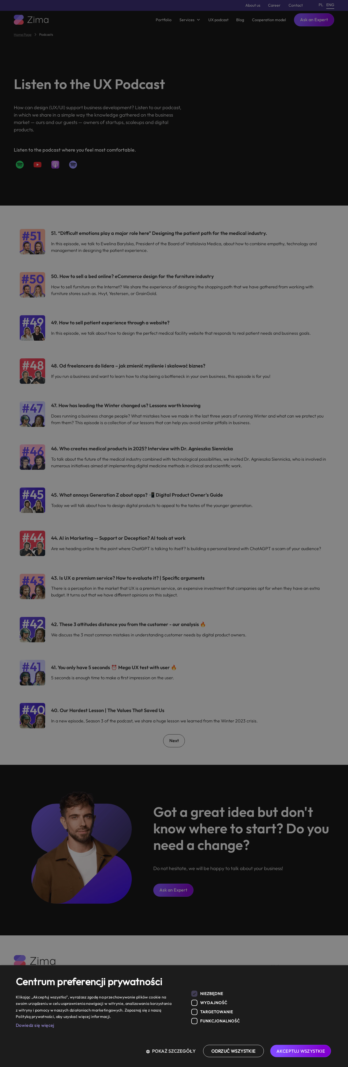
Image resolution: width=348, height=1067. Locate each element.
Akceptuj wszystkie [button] (300, 1051)
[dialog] (174, 1016)
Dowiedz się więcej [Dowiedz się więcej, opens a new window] (35, 1025)
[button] (172, 1051)
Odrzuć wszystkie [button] (233, 1051)
